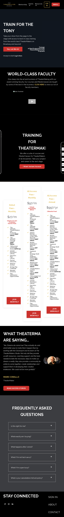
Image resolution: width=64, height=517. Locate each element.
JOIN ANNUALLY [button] (54, 310)
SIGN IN (53, 497)
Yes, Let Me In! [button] (13, 49)
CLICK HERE (39, 85)
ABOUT (52, 504)
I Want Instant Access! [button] (32, 166)
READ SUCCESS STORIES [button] (16, 388)
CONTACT (54, 512)
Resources (38, 4)
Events (31, 4)
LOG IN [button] (47, 4)
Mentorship (22, 4)
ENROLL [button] (55, 4)
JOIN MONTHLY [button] (14, 300)
